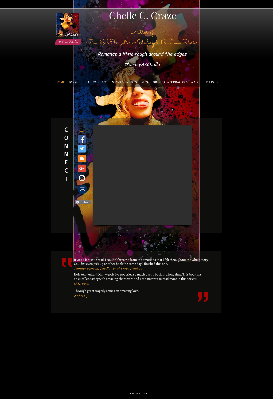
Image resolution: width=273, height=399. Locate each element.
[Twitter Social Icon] (82, 149)
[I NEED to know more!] (82, 189)
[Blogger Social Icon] (82, 158)
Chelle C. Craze (142, 15)
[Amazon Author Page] (82, 129)
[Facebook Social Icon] (82, 139)
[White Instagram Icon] (82, 178)
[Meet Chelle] (68, 42)
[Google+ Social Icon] (82, 168)
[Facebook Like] (209, 37)
